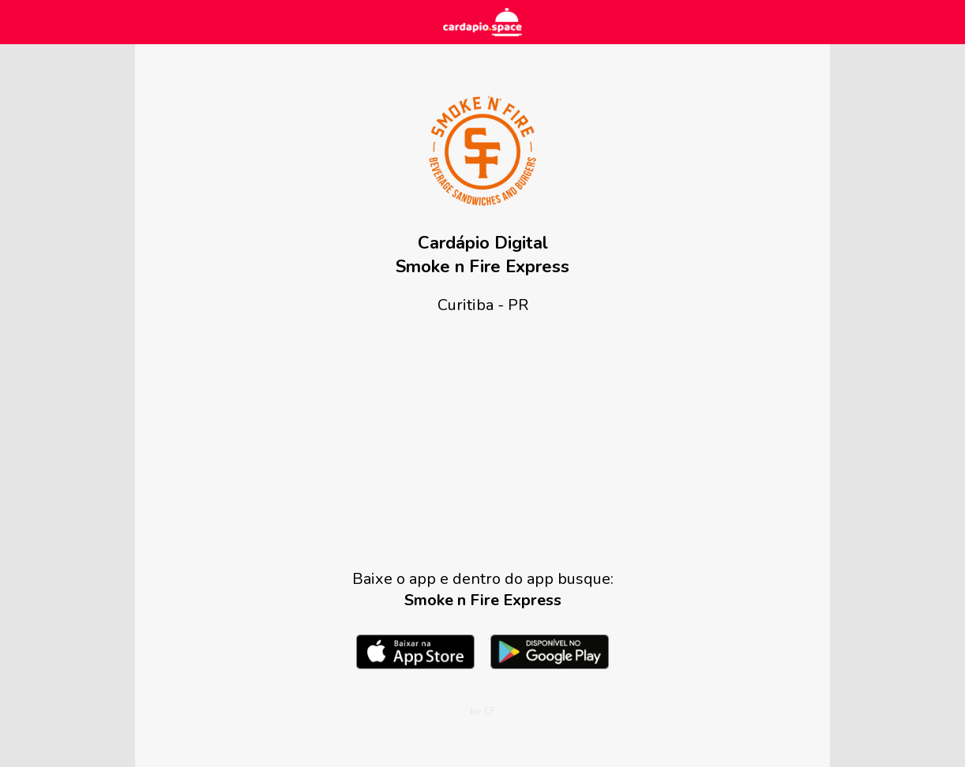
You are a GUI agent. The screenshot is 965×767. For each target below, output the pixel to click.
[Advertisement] (482, 441)
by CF (482, 711)
